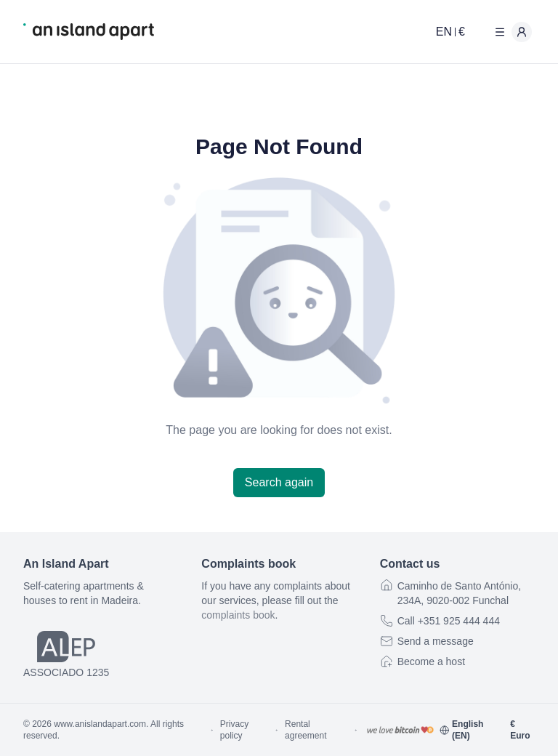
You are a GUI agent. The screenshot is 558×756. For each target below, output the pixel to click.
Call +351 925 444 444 (448, 621)
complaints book (238, 615)
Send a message (435, 641)
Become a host (431, 661)
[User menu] (510, 32)
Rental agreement (305, 730)
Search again (279, 482)
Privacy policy (234, 730)
